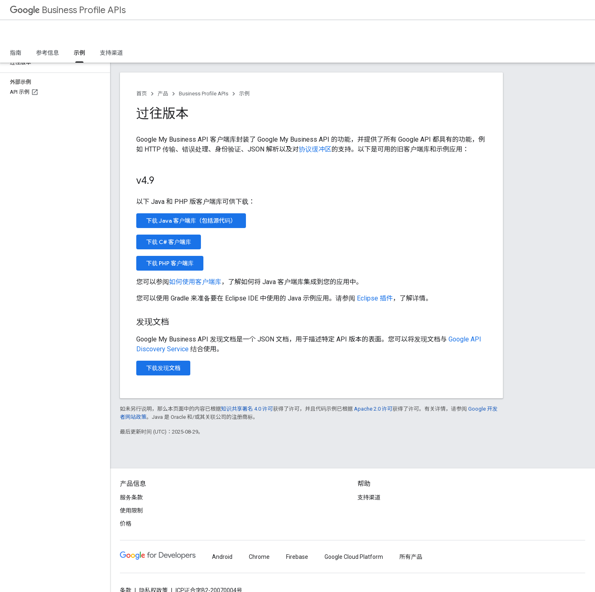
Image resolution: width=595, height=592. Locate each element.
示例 (244, 93)
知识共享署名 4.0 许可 (247, 409)
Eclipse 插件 (375, 298)
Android (222, 557)
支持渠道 (111, 52)
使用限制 (131, 510)
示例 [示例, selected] (79, 52)
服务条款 (131, 497)
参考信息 (47, 52)
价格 (125, 523)
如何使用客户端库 (195, 282)
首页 (141, 93)
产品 (163, 93)
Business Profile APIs (68, 10)
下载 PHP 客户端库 (170, 263)
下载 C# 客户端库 (168, 242)
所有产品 (410, 557)
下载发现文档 (163, 368)
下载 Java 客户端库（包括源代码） (191, 220)
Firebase (297, 557)
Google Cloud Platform (354, 557)
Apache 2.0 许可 (373, 409)
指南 (15, 52)
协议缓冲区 (315, 149)
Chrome (259, 557)
